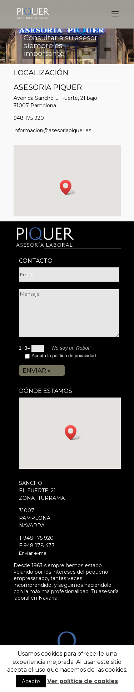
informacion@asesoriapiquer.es (52, 130)
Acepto (31, 681)
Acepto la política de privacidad (63, 355)
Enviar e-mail (34, 553)
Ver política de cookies (82, 681)
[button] (68, 187)
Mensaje (69, 313)
